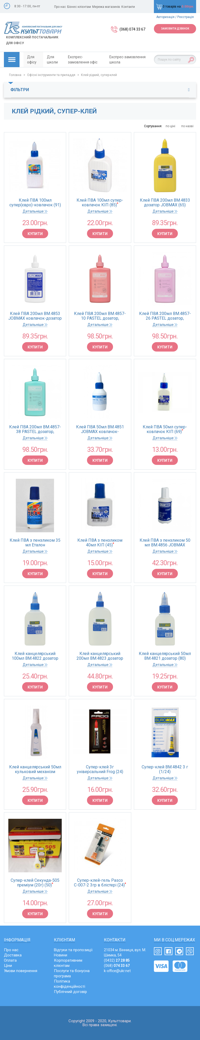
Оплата (10, 960)
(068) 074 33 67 (132, 29)
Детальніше (35, 211)
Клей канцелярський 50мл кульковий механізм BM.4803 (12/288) (35, 769)
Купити (35, 234)
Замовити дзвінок (175, 28)
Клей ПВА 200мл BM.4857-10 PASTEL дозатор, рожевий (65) (100, 316)
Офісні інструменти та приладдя (51, 75)
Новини (60, 955)
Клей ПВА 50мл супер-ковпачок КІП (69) (165, 429)
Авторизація (165, 17)
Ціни (8, 965)
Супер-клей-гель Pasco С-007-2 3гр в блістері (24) (100, 882)
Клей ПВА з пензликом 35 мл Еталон (35, 542)
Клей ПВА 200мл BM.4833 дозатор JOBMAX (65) (165, 202)
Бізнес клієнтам (79, 7)
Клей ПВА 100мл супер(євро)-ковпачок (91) (35, 202)
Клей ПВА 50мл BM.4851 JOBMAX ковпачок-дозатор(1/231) (100, 429)
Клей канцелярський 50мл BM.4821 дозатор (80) (165, 656)
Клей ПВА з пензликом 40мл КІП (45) (99, 542)
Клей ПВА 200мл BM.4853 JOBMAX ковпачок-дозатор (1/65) (35, 316)
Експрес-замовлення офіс (82, 59)
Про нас (60, 7)
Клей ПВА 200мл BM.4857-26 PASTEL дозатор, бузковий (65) (165, 316)
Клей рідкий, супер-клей (99, 75)
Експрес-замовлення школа (127, 59)
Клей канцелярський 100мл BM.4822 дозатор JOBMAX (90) (35, 656)
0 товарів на (175, 6)
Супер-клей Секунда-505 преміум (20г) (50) (35, 882)
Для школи (52, 59)
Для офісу (31, 59)
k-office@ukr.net (117, 971)
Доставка (13, 955)
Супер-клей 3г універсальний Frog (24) (100, 769)
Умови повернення (20, 970)
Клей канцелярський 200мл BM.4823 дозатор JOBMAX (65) (100, 656)
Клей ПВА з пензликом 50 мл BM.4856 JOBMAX (165, 542)
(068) (117, 965)
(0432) (117, 960)
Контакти (128, 7)
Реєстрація (185, 17)
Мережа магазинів (106, 7)
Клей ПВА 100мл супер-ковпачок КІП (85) (100, 202)
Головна (15, 75)
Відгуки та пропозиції (73, 950)
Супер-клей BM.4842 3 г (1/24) (165, 769)
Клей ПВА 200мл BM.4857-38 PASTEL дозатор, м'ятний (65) (35, 429)
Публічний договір (70, 991)
